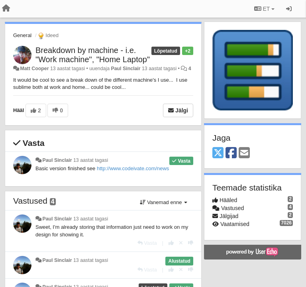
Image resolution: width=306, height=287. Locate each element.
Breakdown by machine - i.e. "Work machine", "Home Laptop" (92, 55)
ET (264, 9)
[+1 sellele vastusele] (171, 243)
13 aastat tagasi (90, 160)
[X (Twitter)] (218, 153)
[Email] (244, 153)
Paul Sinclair (125, 68)
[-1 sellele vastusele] (190, 243)
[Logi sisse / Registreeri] (289, 9)
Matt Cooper (34, 68)
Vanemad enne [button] (163, 202)
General (22, 35)
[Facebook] (231, 153)
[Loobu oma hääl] (181, 243)
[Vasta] (147, 243)
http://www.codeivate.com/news (133, 168)
